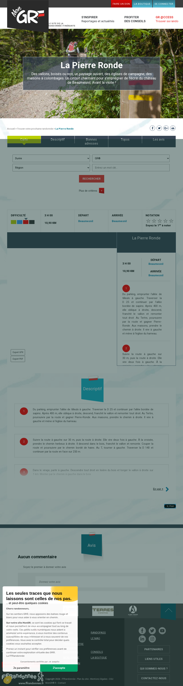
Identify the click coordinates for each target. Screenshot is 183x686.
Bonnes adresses (91, 141)
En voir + (158, 489)
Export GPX (18, 352)
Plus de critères (88, 190)
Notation (152, 215)
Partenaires (153, 649)
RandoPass (98, 632)
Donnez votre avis (49, 581)
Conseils (97, 652)
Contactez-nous (153, 678)
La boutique (142, 3)
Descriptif (58, 139)
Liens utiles (154, 659)
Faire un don (121, 3)
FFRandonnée (68, 679)
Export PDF (18, 359)
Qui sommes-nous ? (154, 668)
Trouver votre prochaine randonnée (35, 128)
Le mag (95, 638)
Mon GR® (28, 16)
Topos (125, 139)
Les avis (159, 139)
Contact (62, 683)
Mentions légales (98, 679)
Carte (24, 139)
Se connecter (164, 3)
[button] (7, 680)
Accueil (11, 128)
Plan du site (83, 679)
